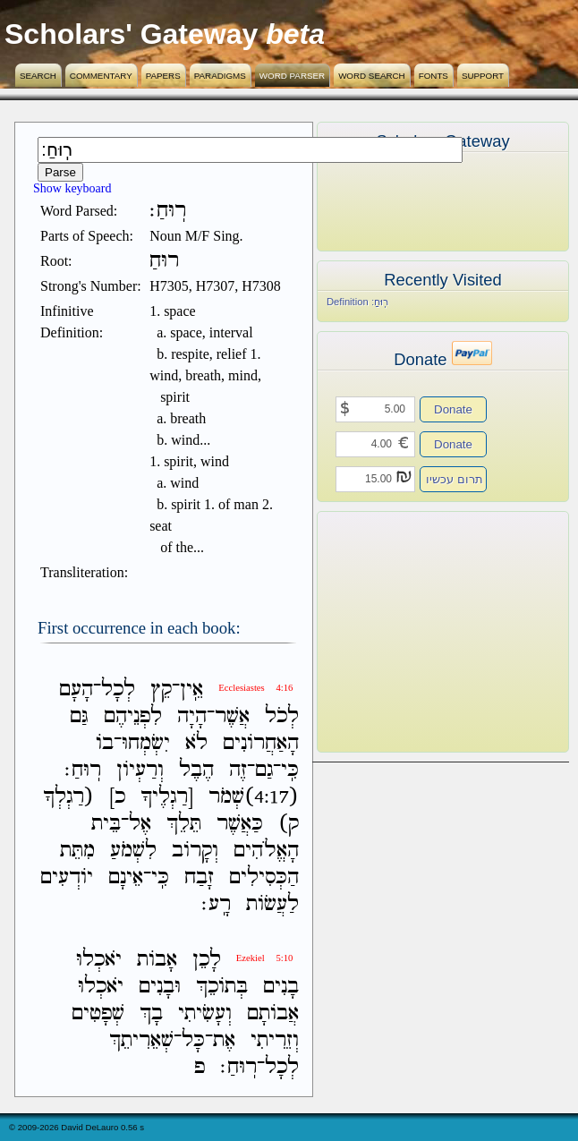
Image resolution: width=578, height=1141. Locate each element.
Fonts (433, 76)
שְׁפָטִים (98, 1013)
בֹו (105, 743)
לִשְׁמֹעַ (133, 850)
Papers (163, 76)
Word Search (371, 76)
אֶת (224, 1040)
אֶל (140, 824)
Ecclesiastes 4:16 (255, 688)
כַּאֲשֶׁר (240, 824)
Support (483, 76)
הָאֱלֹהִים (266, 850)
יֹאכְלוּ (99, 960)
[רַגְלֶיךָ (166, 797)
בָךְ (151, 1013)
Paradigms (220, 76)
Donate (453, 409)
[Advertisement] (416, 631)
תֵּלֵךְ (183, 824)
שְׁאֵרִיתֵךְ (141, 1040)
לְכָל (118, 689)
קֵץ (161, 689)
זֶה (238, 770)
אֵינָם (125, 877)
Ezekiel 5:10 (264, 958)
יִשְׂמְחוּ (146, 743)
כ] (117, 797)
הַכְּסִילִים (264, 877)
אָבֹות (157, 960)
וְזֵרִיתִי (275, 1040)
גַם (264, 770)
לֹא (196, 743)
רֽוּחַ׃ (82, 770)
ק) (288, 824)
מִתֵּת (77, 850)
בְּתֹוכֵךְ (222, 987)
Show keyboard (72, 188)
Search (38, 76)
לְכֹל (282, 716)
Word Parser (292, 76)
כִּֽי (290, 770)
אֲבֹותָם (273, 1013)
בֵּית (106, 824)
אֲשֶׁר (232, 716)
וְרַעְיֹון (140, 770)
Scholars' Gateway (131, 34)
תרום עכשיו (454, 479)
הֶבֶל (196, 770)
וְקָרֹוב (195, 850)
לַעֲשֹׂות (272, 904)
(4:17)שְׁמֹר (253, 797)
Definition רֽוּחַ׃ (357, 301)
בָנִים (281, 987)
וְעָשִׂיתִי (205, 1013)
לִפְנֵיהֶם (133, 716)
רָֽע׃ (216, 904)
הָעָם (76, 689)
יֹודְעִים (66, 877)
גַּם (79, 716)
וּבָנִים (160, 987)
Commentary (101, 76)
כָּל (193, 1040)
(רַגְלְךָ (68, 797)
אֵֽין (191, 689)
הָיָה (192, 716)
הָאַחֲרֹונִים (261, 743)
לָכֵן (206, 960)
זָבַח (199, 877)
